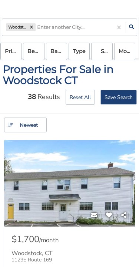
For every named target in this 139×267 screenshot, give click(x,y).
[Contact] (94, 215)
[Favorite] (109, 215)
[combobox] (37, 27)
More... (127, 51)
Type (79, 51)
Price (11, 51)
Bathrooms (58, 51)
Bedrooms (35, 51)
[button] (31, 27)
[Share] (123, 215)
